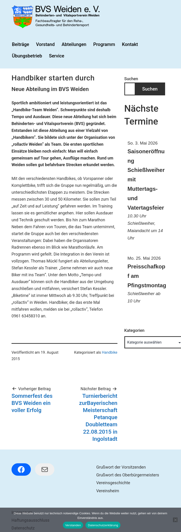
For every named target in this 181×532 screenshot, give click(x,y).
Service (56, 56)
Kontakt (130, 44)
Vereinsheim (107, 490)
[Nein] (175, 520)
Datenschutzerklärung (103, 525)
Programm (104, 44)
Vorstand (45, 44)
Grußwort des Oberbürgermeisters (127, 474)
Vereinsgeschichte (113, 482)
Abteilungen (73, 44)
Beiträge (20, 44)
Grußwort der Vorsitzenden (121, 467)
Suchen (131, 78)
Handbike (109, 352)
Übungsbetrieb (27, 56)
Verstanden (73, 525)
